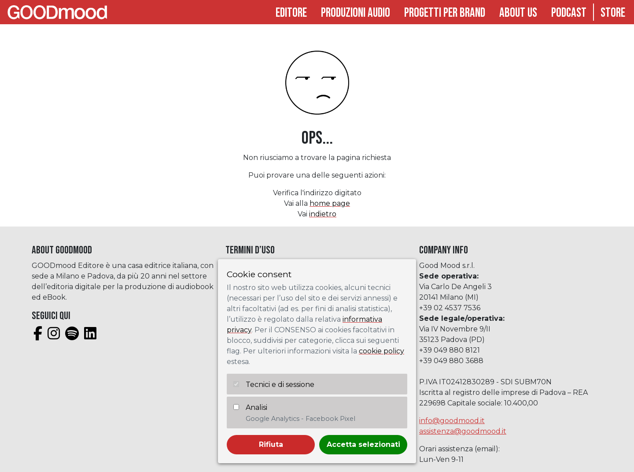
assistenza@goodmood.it (462, 431)
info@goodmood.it (452, 420)
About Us (518, 13)
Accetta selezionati (363, 444)
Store (613, 13)
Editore (291, 13)
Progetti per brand (444, 13)
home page (330, 203)
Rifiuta (271, 444)
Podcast (568, 13)
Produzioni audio (355, 13)
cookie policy (381, 351)
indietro (322, 214)
